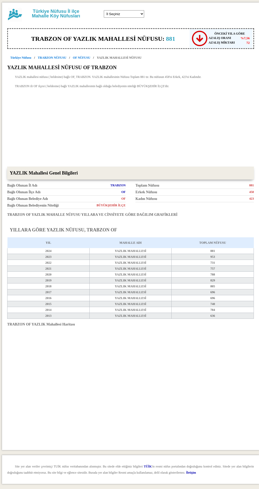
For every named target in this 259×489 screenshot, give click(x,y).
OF (123, 192)
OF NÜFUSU (81, 57)
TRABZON (117, 185)
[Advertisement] (130, 128)
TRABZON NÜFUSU (52, 57)
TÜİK (148, 466)
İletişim (191, 472)
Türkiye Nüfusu (20, 57)
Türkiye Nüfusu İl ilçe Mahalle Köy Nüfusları (56, 13)
